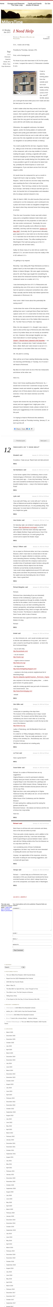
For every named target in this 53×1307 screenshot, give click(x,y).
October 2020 (10, 1185)
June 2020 (9, 1199)
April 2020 (9, 1205)
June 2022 (9, 1122)
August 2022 (9, 1115)
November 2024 (10, 1060)
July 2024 (9, 1063)
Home (2, 3)
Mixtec (5, 64)
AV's (9, 61)
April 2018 (9, 1282)
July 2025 (9, 1046)
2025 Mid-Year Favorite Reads (14, 982)
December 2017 (10, 1292)
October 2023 (10, 1080)
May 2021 (9, 1164)
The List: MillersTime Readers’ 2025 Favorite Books (20, 975)
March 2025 (9, 1053)
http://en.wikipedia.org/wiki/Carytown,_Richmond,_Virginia (31, 677)
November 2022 (10, 1105)
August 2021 (9, 1157)
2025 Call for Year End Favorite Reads (25, 1011)
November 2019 (10, 1223)
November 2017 (10, 1296)
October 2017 (10, 1299)
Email (15, 938)
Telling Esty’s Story (11, 995)
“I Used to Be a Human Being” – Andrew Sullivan (23, 1018)
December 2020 (10, 1178)
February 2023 (10, 1098)
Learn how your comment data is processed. (6, 909)
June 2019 (9, 1237)
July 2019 (9, 1233)
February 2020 (10, 1212)
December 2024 (10, 1056)
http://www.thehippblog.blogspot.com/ (24, 669)
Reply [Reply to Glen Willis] (15, 746)
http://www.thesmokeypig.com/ (22, 691)
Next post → (44, 441)
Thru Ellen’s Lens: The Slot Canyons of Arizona (19, 992)
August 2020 (9, 1192)
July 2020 (9, 1195)
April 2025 (9, 1049)
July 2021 (9, 1160)
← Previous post (20, 441)
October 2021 (10, 1150)
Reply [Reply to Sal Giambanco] (15, 490)
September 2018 (11, 1265)
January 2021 (10, 1174)
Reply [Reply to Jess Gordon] (15, 540)
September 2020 (11, 1188)
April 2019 (9, 1244)
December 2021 (10, 1143)
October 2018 (10, 1261)
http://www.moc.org (19, 725)
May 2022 (9, 1126)
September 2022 (11, 1112)
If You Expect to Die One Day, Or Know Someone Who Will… (23, 999)
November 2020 (10, 1181)
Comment (16, 908)
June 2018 (9, 1275)
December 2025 (10, 1035)
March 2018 (9, 1285)
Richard (22, 37)
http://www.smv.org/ (19, 663)
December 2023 (10, 1074)
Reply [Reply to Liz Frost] (15, 761)
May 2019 (9, 1240)
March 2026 (9, 1032)
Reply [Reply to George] (15, 885)
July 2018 (9, 1272)
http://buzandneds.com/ (20, 651)
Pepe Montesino (6, 66)
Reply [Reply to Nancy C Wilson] (15, 581)
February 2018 (10, 1289)
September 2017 (11, 1303)
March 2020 (9, 1209)
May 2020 (9, 1202)
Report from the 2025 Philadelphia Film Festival (19, 978)
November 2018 (10, 1258)
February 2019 (10, 1251)
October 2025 (10, 1042)
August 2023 (9, 1084)
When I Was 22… (11, 985)
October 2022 (10, 1108)
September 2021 (11, 1153)
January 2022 (10, 1139)
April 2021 (9, 1167)
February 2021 (10, 1171)
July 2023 (9, 1087)
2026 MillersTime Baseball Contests (25, 1007)
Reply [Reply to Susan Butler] (15, 817)
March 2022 (9, 1133)
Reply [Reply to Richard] (15, 863)
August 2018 (9, 1268)
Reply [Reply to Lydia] (15, 514)
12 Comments (46, 37)
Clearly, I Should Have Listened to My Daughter (29, 340)
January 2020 (10, 1216)
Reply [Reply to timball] (15, 698)
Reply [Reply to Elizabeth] (15, 463)
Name (15, 933)
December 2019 (10, 1219)
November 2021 (10, 1146)
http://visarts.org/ (18, 657)
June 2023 (9, 1091)
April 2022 (9, 1129)
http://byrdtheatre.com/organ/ (28, 527)
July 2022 (9, 1119)
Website (16, 944)
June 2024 (9, 1067)
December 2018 (10, 1254)
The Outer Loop (17, 5)
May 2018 (9, 1278)
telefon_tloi (9, 1011)
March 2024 (9, 1070)
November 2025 (10, 1039)
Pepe (8, 64)
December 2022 (10, 1101)
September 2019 (11, 1230)
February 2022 (10, 1136)
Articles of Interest (32, 5)
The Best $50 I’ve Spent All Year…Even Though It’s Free (22, 989)
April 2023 (9, 1094)
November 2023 (10, 1077)
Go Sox (47, 3)
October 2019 (10, 1226)
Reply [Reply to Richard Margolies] (15, 627)
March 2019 (9, 1247)
